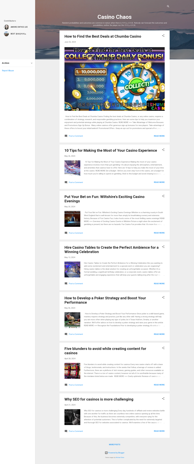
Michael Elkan (120, 457)
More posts (114, 445)
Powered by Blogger (114, 453)
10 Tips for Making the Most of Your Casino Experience (110, 150)
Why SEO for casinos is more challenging (98, 399)
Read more (159, 136)
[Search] (168, 7)
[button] (163, 36)
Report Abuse (8, 70)
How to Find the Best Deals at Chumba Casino (102, 36)
